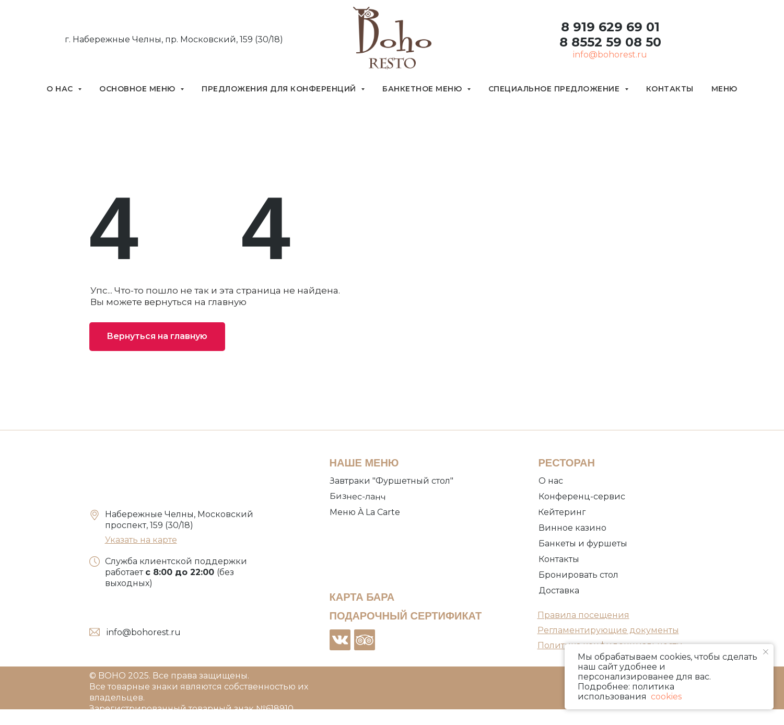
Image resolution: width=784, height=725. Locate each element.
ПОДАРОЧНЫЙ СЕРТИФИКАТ (406, 616)
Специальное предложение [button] (555, 88)
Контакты (670, 88)
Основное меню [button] (138, 88)
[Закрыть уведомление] (765, 652)
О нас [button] (60, 88)
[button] (580, 575)
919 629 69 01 (614, 26)
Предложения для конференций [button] (280, 88)
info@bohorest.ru (610, 55)
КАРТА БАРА (362, 597)
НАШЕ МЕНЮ (364, 463)
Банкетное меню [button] (423, 88)
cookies (665, 696)
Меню (724, 88)
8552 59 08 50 (614, 42)
